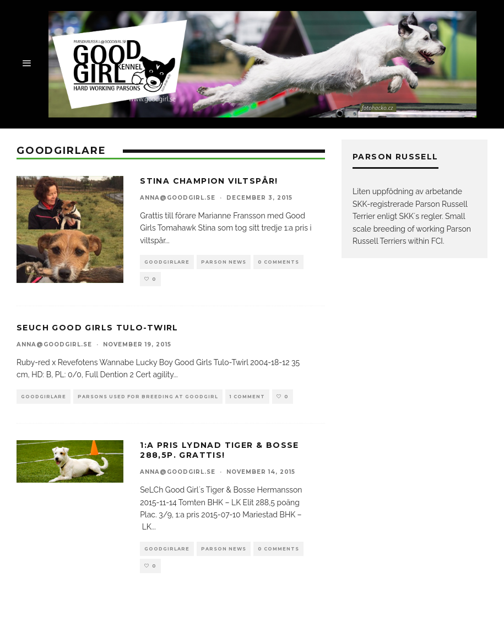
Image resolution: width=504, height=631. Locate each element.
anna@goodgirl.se (177, 197)
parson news (223, 262)
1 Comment (247, 396)
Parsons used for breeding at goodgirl (148, 396)
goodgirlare (166, 262)
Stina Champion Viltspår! (209, 181)
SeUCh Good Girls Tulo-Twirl (97, 328)
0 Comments (278, 262)
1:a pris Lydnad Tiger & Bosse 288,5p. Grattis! (219, 450)
